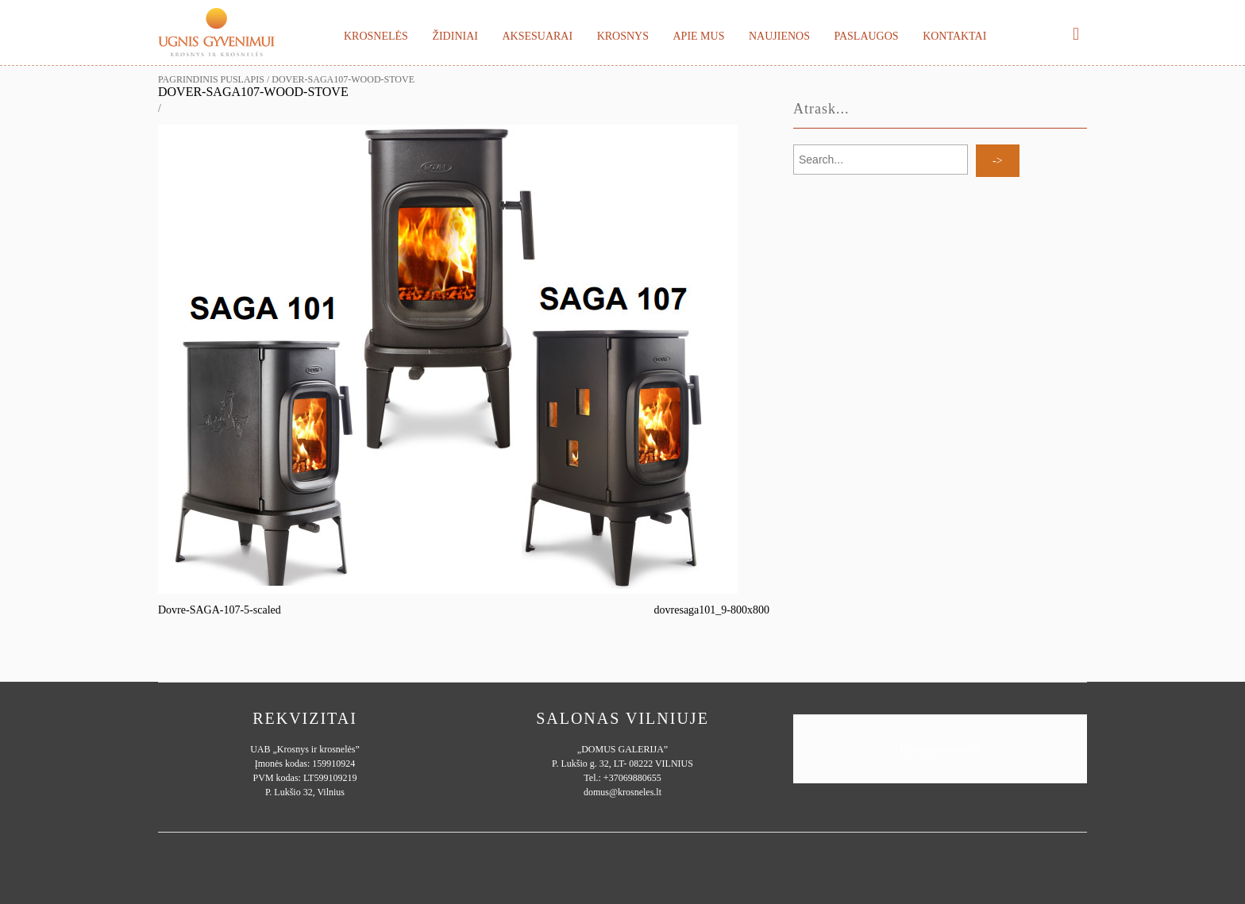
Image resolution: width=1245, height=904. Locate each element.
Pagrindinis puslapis (211, 79)
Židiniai (455, 36)
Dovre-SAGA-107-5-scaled (219, 610)
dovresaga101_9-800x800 (711, 610)
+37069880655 (632, 777)
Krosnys (623, 36)
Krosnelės (376, 36)
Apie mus (698, 36)
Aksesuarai (537, 36)
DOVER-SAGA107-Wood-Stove (253, 91)
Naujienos (779, 36)
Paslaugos (866, 36)
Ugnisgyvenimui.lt (940, 749)
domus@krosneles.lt (622, 792)
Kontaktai (954, 36)
